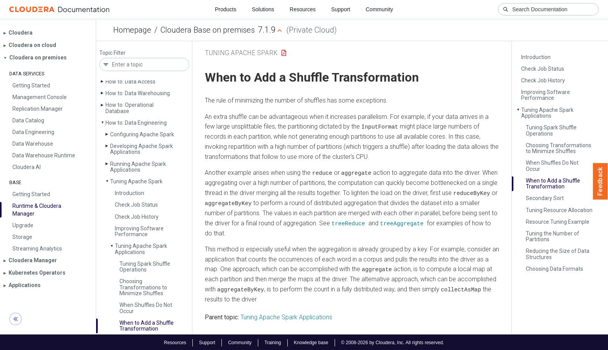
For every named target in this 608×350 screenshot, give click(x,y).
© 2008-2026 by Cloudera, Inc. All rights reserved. (392, 341)
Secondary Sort (545, 198)
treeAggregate (401, 222)
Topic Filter (112, 53)
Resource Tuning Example (557, 222)
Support (340, 9)
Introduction (129, 193)
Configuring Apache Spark (142, 134)
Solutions (263, 9)
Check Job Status (136, 205)
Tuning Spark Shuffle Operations (144, 267)
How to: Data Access (130, 81)
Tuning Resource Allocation (559, 210)
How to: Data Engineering (136, 123)
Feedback (600, 181)
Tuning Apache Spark (136, 181)
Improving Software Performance (139, 231)
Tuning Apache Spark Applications (141, 249)
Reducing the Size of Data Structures (557, 254)
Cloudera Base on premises (208, 30)
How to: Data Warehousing (137, 93)
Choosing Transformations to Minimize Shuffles (143, 287)
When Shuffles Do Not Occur (145, 308)
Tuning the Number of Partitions (552, 236)
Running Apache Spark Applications (138, 167)
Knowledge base (311, 341)
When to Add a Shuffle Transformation (146, 326)
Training (272, 341)
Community (379, 9)
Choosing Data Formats (554, 269)
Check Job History (137, 217)
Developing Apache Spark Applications (141, 149)
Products (225, 9)
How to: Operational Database (129, 108)
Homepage (132, 30)
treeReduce (348, 222)
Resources (303, 9)
